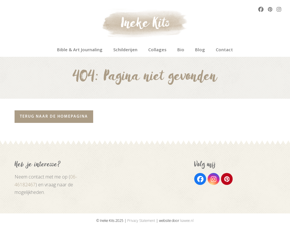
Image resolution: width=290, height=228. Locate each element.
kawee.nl (187, 220)
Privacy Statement (141, 220)
